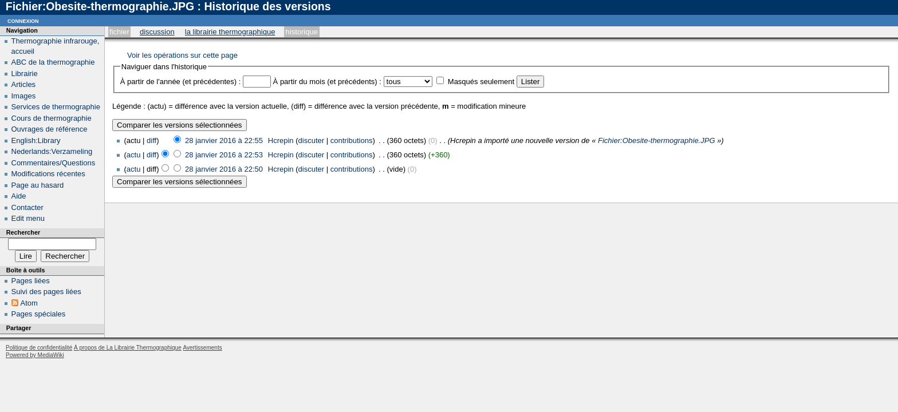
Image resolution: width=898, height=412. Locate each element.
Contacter (27, 207)
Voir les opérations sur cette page (182, 55)
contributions (351, 140)
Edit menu (28, 218)
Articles (23, 84)
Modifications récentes (48, 173)
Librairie (24, 73)
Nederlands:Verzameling (52, 151)
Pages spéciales (38, 314)
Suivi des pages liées (46, 291)
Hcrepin (281, 140)
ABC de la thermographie (53, 62)
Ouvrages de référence (49, 129)
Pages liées (30, 280)
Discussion (157, 31)
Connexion (23, 20)
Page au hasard (37, 185)
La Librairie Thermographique (230, 31)
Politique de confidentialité (39, 347)
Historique (302, 31)
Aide (18, 196)
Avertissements (202, 347)
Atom (29, 303)
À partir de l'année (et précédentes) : (180, 81)
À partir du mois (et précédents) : (327, 81)
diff (151, 140)
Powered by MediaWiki (35, 355)
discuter (311, 140)
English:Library (36, 140)
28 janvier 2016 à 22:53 (224, 154)
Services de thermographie (55, 106)
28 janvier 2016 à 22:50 (224, 169)
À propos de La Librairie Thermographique (128, 347)
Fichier (119, 31)
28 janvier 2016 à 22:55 (224, 140)
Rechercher (23, 232)
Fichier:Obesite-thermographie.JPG (656, 140)
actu (134, 154)
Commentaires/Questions (53, 163)
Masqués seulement (481, 81)
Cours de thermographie (51, 118)
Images (23, 96)
